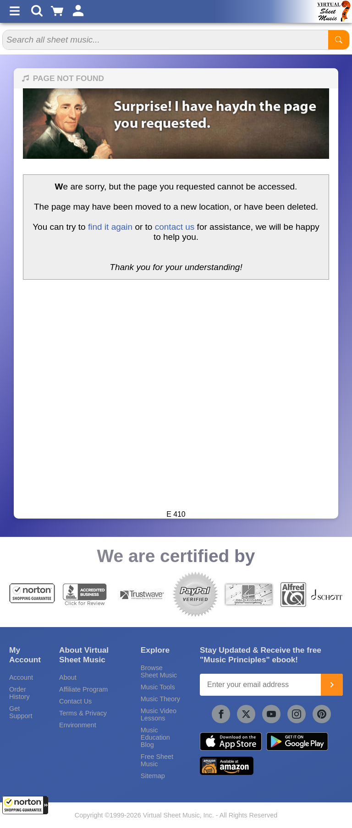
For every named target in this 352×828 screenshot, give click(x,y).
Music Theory (160, 699)
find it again (110, 227)
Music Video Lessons (158, 714)
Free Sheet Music (157, 760)
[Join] (332, 685)
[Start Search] (338, 39)
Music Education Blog (155, 737)
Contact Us (75, 701)
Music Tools (158, 687)
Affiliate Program (83, 689)
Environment (77, 725)
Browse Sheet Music (159, 671)
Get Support (20, 712)
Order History (19, 693)
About (68, 677)
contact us (175, 227)
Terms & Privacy (83, 713)
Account (21, 677)
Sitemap (153, 775)
